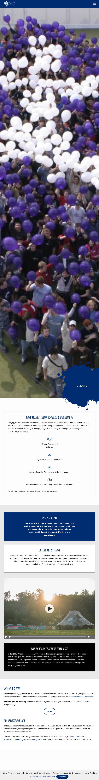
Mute (88, 637)
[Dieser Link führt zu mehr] (49, 711)
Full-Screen (93, 637)
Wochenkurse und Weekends (81, 696)
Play (6, 637)
